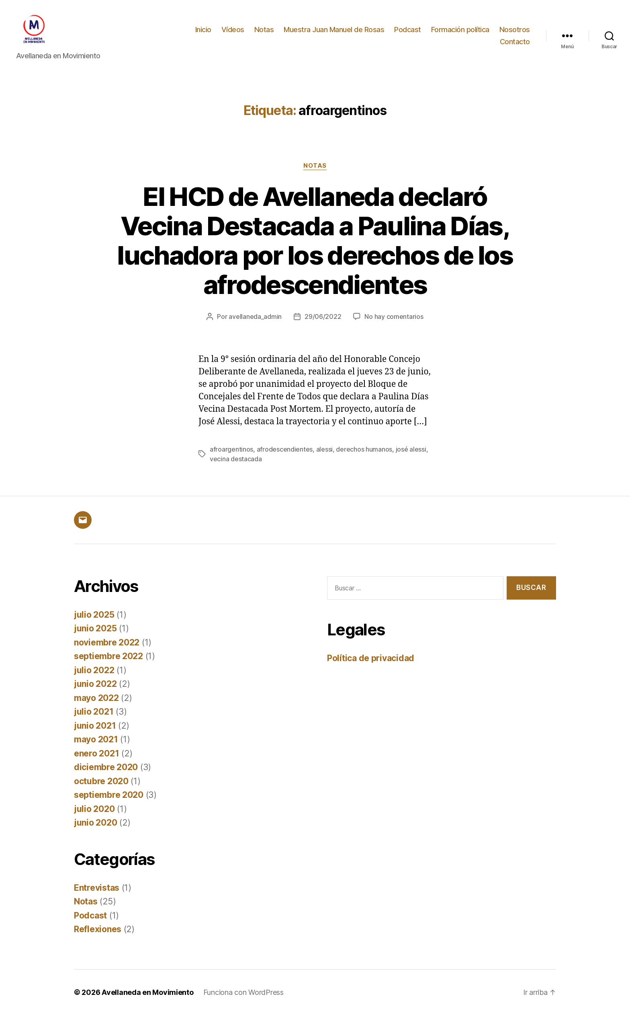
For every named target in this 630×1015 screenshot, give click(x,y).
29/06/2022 (323, 316)
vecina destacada (236, 459)
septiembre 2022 (108, 656)
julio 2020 (94, 809)
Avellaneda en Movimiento (148, 992)
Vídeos (232, 29)
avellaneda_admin (255, 316)
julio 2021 (93, 712)
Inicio (203, 29)
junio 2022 (95, 684)
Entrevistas (96, 888)
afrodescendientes (285, 449)
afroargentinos (231, 449)
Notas (264, 29)
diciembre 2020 (106, 767)
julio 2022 (94, 670)
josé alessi (411, 449)
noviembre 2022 (106, 642)
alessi (324, 449)
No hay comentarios (393, 316)
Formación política (460, 29)
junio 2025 (95, 628)
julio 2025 (94, 615)
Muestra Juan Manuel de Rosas (334, 29)
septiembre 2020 (108, 795)
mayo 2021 (96, 739)
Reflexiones (97, 929)
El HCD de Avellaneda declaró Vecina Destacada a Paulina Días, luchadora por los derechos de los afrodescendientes (315, 240)
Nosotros (514, 29)
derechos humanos (364, 449)
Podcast (407, 29)
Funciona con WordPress (243, 992)
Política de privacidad (370, 658)
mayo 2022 (96, 698)
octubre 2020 (101, 781)
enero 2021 (96, 753)
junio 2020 (95, 823)
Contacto (515, 41)
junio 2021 (95, 726)
